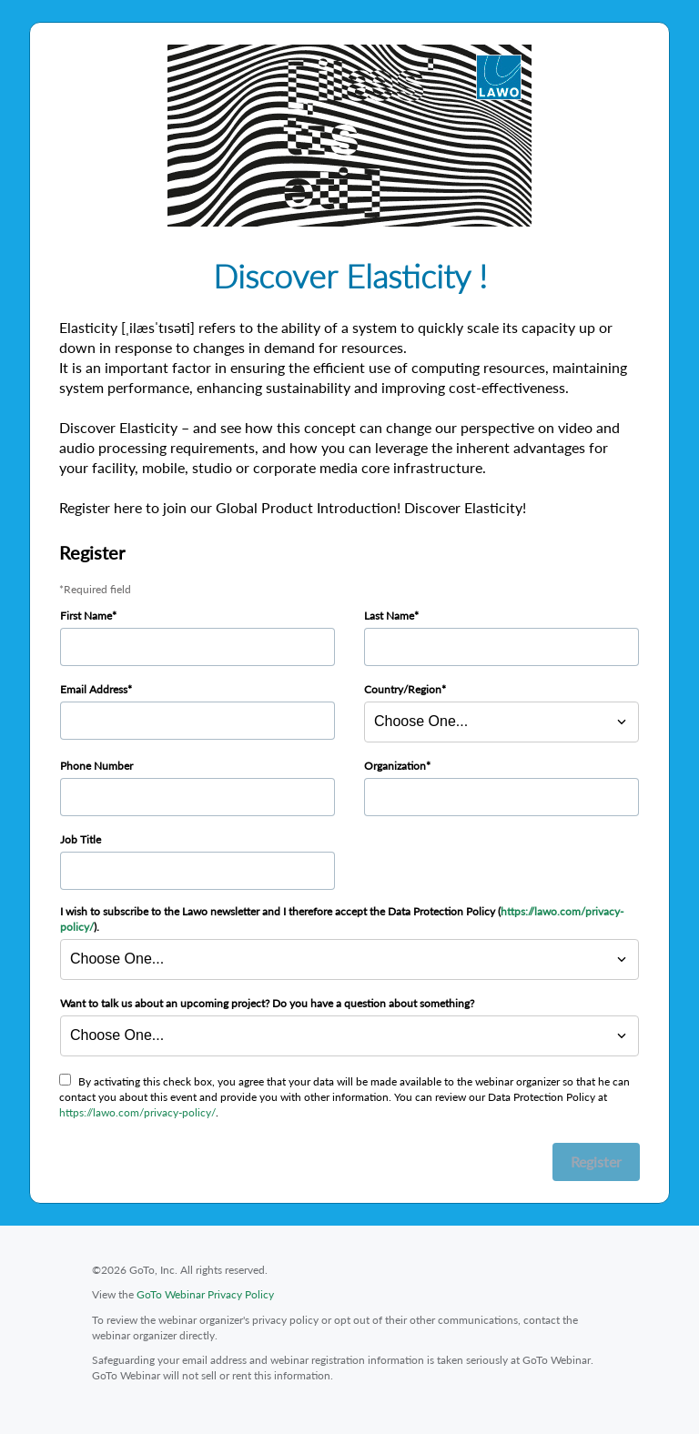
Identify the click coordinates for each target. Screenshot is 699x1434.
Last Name (389, 615)
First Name (86, 615)
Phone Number (96, 766)
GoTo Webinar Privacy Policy (205, 1294)
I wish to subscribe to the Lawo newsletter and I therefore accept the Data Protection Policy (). (341, 919)
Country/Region (402, 689)
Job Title (80, 839)
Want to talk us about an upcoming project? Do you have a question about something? (267, 1003)
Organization (395, 766)
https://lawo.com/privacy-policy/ (137, 1112)
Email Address (93, 689)
